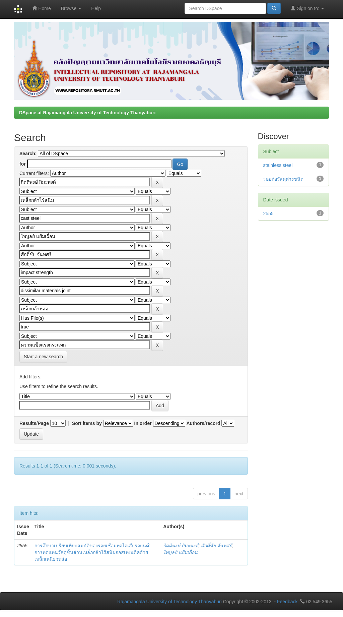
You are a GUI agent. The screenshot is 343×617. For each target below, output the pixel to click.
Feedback (287, 601)
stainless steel (278, 165)
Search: (28, 153)
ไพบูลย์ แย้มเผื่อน (180, 552)
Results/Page (34, 423)
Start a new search (43, 356)
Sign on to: (307, 8)
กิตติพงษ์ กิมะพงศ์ (180, 545)
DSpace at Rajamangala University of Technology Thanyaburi (87, 112)
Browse (71, 8)
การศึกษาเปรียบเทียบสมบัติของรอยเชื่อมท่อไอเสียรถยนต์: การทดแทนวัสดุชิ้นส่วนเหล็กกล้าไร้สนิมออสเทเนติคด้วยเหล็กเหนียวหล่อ (92, 552)
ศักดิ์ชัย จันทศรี (216, 545)
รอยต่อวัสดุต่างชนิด (283, 179)
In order (143, 423)
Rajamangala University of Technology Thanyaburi (169, 601)
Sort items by (87, 423)
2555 (268, 213)
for (22, 164)
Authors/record (203, 423)
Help (96, 8)
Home (41, 8)
